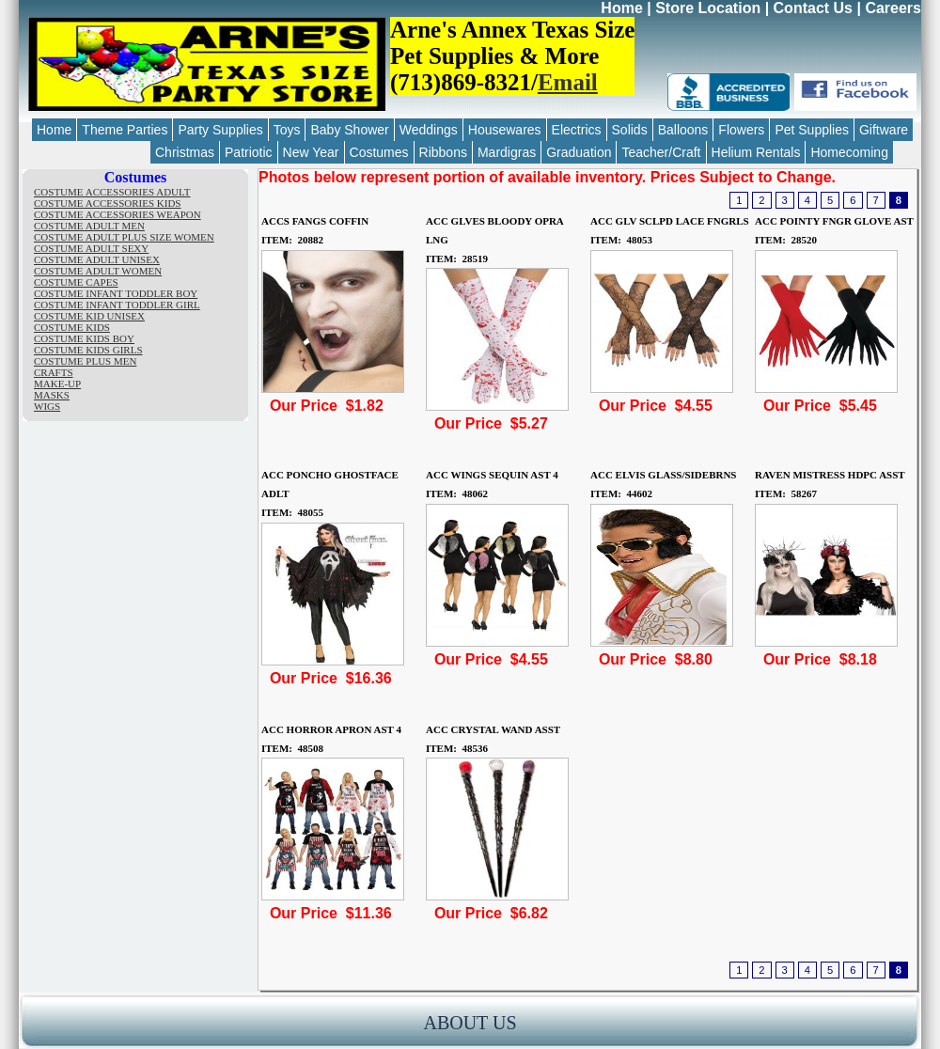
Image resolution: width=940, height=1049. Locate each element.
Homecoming (848, 152)
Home (621, 8)
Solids (630, 129)
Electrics (577, 129)
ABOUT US (469, 1022)
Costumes (379, 152)
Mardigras (507, 152)
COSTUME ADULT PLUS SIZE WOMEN (124, 237)
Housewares (504, 129)
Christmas (184, 152)
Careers (893, 8)
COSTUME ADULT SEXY (91, 248)
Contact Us (813, 8)
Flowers (741, 129)
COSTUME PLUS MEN (85, 361)
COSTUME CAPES (76, 282)
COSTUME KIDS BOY (84, 338)
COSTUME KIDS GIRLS (88, 349)
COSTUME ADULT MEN (89, 225)
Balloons (683, 129)
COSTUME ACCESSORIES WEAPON (117, 214)
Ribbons (443, 152)
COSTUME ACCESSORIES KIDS (107, 203)
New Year (311, 152)
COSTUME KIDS (72, 327)
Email (568, 82)
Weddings (429, 129)
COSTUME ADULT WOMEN (98, 270)
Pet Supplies (812, 129)
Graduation (578, 152)
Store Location (707, 8)
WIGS (47, 406)
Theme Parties (124, 129)
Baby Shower (349, 129)
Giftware (883, 129)
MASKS (52, 394)
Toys (287, 129)
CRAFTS (53, 372)
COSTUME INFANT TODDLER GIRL (117, 304)
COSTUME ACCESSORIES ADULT (112, 191)
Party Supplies (220, 129)
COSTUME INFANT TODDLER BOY (115, 293)
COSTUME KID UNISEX (89, 315)
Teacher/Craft (660, 152)
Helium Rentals (756, 152)
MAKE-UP (57, 383)
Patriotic (249, 152)
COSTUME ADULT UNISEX (97, 259)
